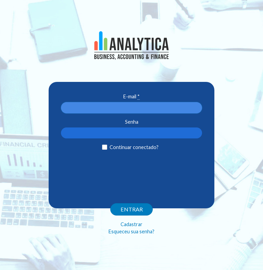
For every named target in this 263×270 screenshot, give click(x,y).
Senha (131, 122)
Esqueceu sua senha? (131, 231)
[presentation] (131, 172)
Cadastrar (131, 224)
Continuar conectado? (134, 147)
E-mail (131, 97)
